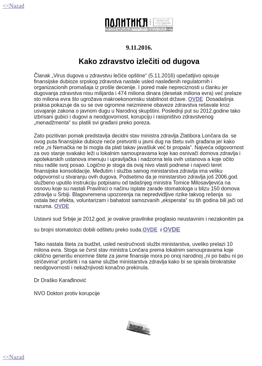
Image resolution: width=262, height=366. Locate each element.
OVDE (61, 206)
